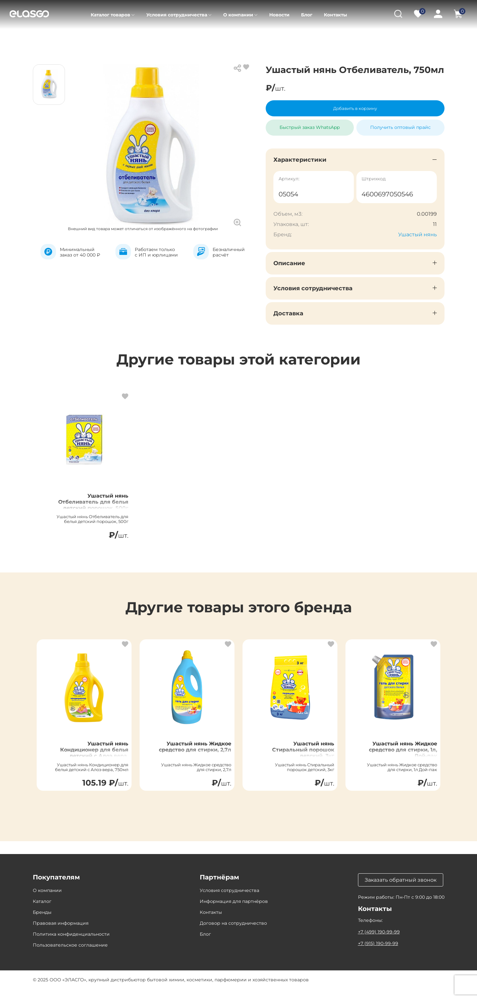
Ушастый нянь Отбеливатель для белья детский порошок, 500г (94, 510)
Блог (306, 15)
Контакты (335, 15)
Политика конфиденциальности (71, 944)
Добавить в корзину (355, 108)
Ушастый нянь (417, 234)
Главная (42, 38)
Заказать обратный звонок (400, 890)
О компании (238, 15)
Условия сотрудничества (176, 15)
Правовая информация (60, 933)
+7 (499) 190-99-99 (379, 942)
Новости (279, 15)
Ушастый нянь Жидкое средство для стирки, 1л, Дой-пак (399, 763)
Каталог (70, 38)
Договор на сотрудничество (233, 933)
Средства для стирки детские (178, 38)
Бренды (42, 922)
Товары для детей (111, 38)
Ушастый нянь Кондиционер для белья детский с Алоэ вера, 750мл (88, 763)
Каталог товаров (110, 15)
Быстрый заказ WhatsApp (310, 124)
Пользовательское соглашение (70, 955)
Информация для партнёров (234, 911)
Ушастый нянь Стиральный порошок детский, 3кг (299, 763)
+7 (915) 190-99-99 (378, 953)
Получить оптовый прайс (400, 127)
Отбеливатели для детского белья (265, 38)
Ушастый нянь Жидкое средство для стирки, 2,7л (197, 759)
